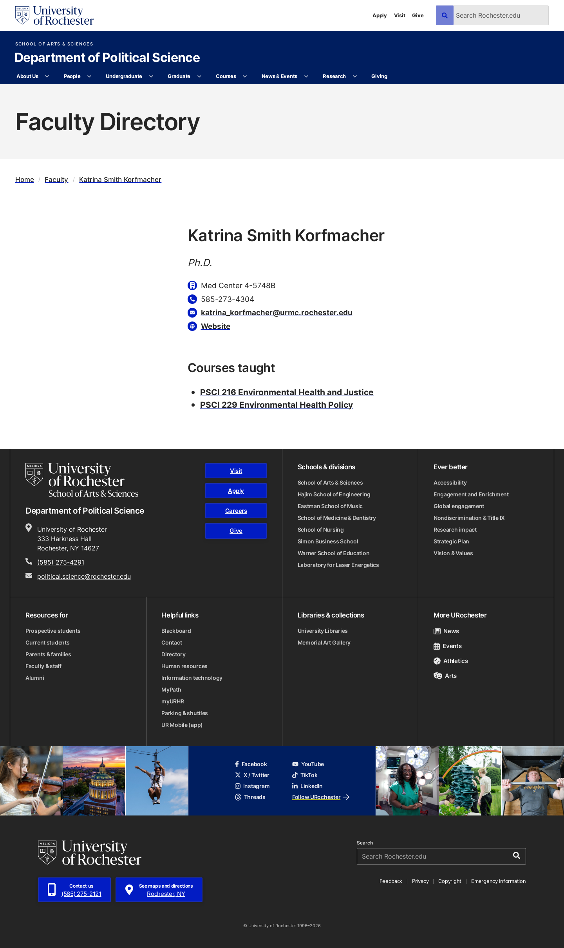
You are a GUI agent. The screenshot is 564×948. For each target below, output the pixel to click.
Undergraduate (124, 76)
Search (365, 843)
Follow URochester (320, 797)
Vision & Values (453, 553)
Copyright (449, 880)
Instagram (252, 786)
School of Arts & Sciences (54, 44)
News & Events (280, 76)
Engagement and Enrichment (471, 494)
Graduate (179, 76)
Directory (173, 654)
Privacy (420, 880)
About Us (27, 76)
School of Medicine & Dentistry (337, 517)
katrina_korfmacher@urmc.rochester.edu (276, 312)
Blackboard (176, 630)
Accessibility (450, 482)
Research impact (455, 529)
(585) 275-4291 (60, 562)
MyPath (171, 689)
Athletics (451, 661)
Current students (47, 642)
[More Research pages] (354, 76)
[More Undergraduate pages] (151, 76)
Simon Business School (328, 541)
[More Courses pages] (245, 76)
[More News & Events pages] (306, 76)
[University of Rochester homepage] (54, 15)
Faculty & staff (43, 666)
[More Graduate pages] (199, 76)
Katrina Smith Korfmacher (120, 179)
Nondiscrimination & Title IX (469, 517)
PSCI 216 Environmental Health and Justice (287, 392)
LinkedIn (307, 786)
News (446, 631)
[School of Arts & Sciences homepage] (81, 480)
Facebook (251, 764)
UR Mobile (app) (182, 724)
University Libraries (323, 630)
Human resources (184, 666)
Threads (250, 797)
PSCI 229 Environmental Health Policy (276, 404)
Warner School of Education (334, 553)
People (72, 76)
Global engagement (459, 506)
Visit (399, 15)
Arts (445, 676)
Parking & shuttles (184, 713)
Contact (171, 642)
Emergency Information (498, 880)
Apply (379, 15)
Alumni (34, 677)
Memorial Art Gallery (324, 642)
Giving (379, 76)
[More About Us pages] (47, 76)
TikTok (304, 775)
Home (24, 179)
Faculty (56, 179)
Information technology (191, 677)
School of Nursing (321, 529)
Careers (236, 511)
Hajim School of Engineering (334, 494)
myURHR (172, 701)
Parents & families (48, 654)
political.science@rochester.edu (84, 576)
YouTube (308, 764)
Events (448, 646)
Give (417, 15)
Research (334, 76)
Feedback (391, 880)
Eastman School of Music (330, 506)
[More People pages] (89, 76)
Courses (226, 76)
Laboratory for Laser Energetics (338, 564)
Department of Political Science (107, 58)
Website (215, 326)
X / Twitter (252, 775)
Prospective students (52, 630)
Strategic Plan (451, 541)
